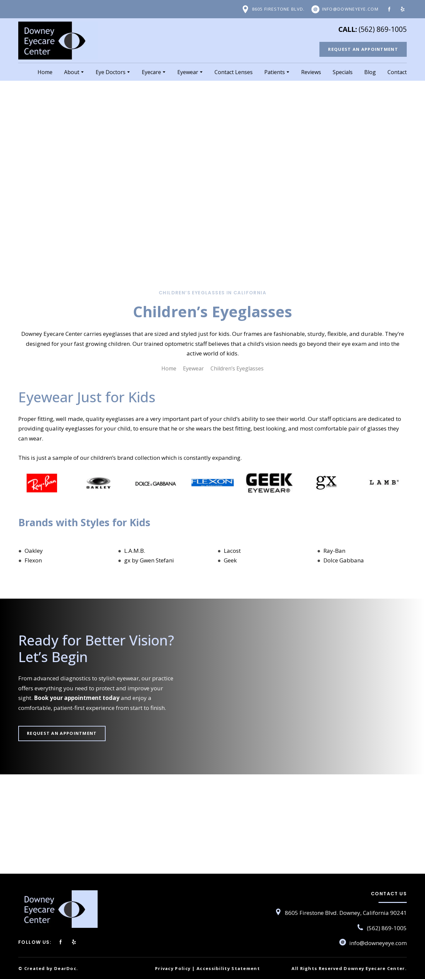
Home (45, 72)
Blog (370, 72)
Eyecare (151, 72)
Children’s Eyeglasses (237, 368)
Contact (397, 72)
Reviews (311, 72)
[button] (273, 9)
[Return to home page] (58, 40)
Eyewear (187, 72)
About (71, 72)
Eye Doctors (111, 72)
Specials (343, 72)
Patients (274, 72)
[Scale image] (41, 482)
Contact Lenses (233, 72)
